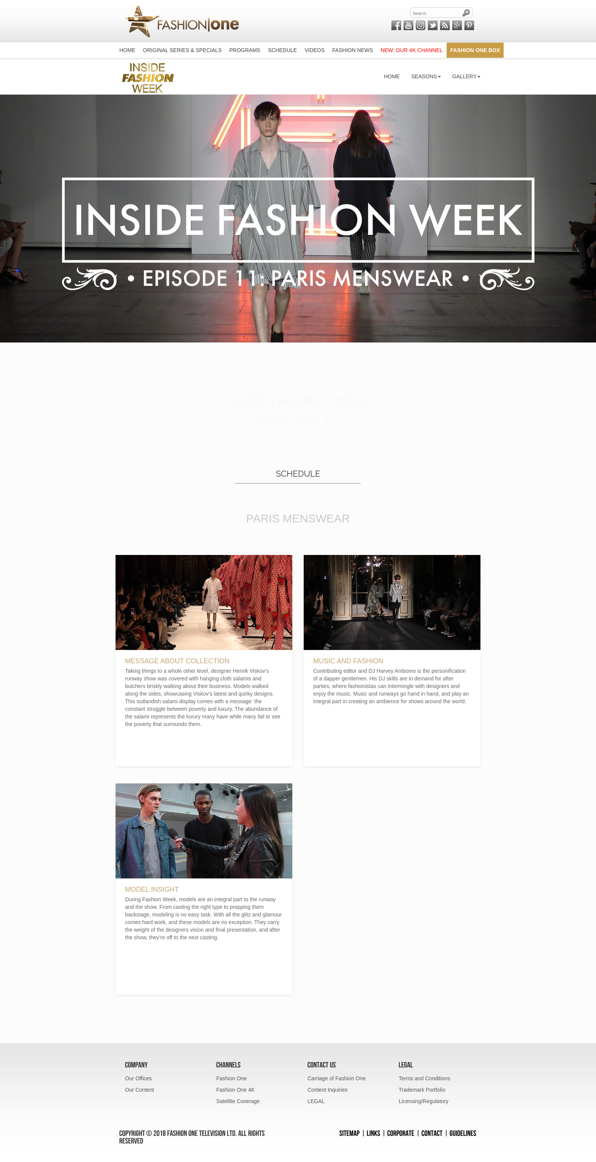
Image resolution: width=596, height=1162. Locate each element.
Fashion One (231, 1078)
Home (392, 76)
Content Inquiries (328, 1090)
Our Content (139, 1090)
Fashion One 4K (235, 1090)
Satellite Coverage (238, 1101)
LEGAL (316, 1101)
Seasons (426, 76)
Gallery (466, 76)
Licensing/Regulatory (424, 1101)
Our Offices (138, 1078)
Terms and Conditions (424, 1078)
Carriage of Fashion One (337, 1078)
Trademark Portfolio (422, 1090)
